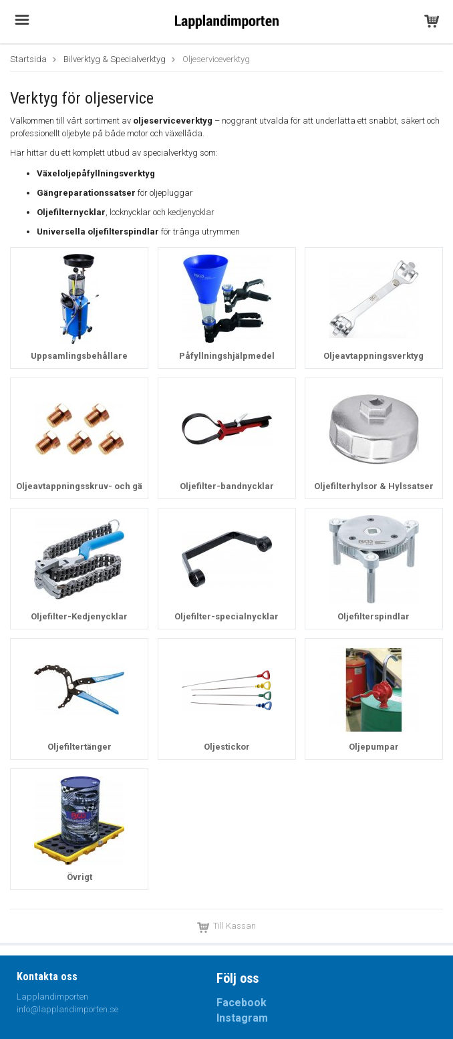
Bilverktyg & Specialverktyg (114, 59)
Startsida (28, 59)
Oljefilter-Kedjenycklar (79, 616)
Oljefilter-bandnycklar (227, 486)
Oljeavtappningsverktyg (373, 356)
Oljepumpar (374, 747)
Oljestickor (227, 747)
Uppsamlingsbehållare (79, 356)
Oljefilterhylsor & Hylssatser (374, 486)
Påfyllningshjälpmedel (227, 356)
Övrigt (79, 877)
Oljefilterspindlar (373, 616)
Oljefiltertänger (79, 747)
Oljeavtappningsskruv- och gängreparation (107, 486)
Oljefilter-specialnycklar (226, 616)
